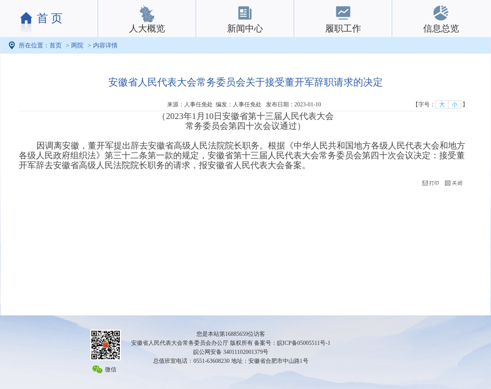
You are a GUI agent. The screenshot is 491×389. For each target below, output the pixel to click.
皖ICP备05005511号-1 (303, 343)
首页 (55, 45)
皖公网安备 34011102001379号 (230, 352)
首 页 (49, 18)
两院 (77, 45)
